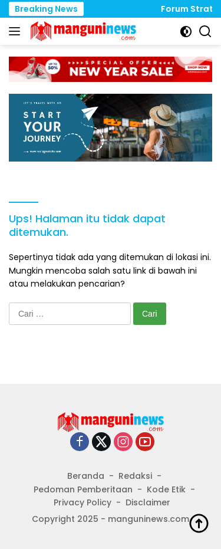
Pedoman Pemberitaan (83, 489)
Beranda (85, 476)
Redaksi (135, 476)
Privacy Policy (82, 502)
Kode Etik (166, 489)
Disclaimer (148, 502)
